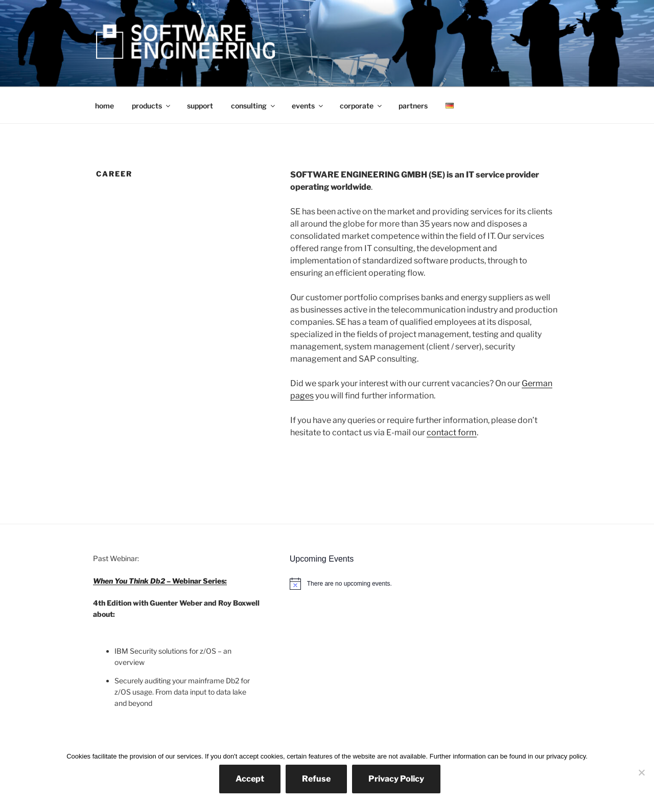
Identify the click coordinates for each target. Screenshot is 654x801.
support (200, 105)
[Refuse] (641, 772)
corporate (361, 105)
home (104, 105)
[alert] (425, 583)
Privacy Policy (396, 779)
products (152, 105)
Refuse (316, 779)
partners (413, 105)
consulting (253, 105)
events (308, 105)
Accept (250, 779)
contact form (452, 432)
